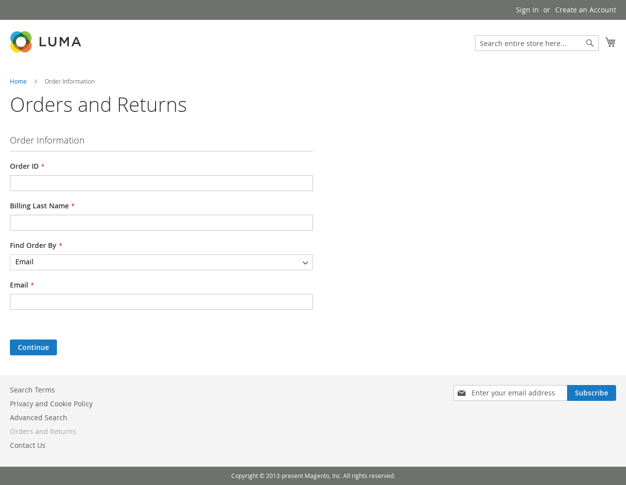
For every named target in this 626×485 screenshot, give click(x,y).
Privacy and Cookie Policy (51, 403)
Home (19, 81)
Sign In (527, 9)
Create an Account (585, 9)
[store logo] (46, 41)
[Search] (590, 43)
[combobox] (537, 43)
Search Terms (32, 389)
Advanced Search (38, 417)
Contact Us (28, 445)
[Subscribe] (591, 393)
